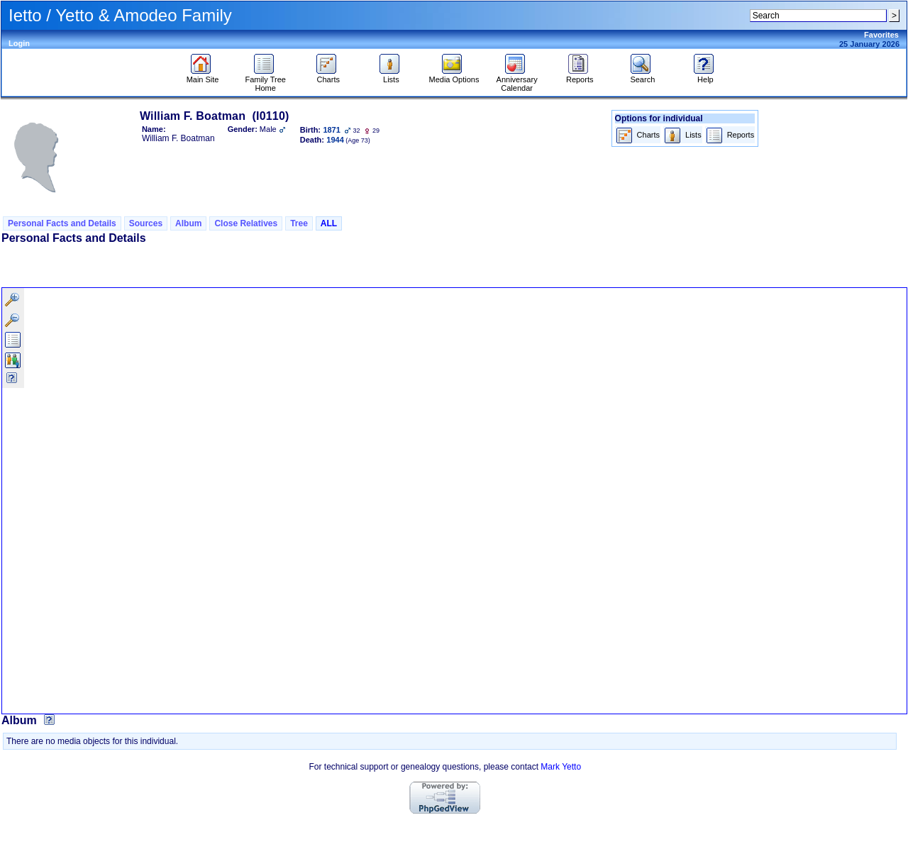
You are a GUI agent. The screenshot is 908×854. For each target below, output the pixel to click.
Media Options (454, 76)
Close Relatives (245, 223)
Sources (145, 223)
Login (19, 43)
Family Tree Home (265, 80)
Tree (299, 223)
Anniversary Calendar (517, 80)
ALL (329, 223)
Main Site (203, 76)
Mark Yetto (561, 767)
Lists (391, 76)
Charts (328, 76)
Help (705, 76)
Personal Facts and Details (62, 223)
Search (642, 76)
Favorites (881, 34)
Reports (580, 76)
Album (188, 223)
